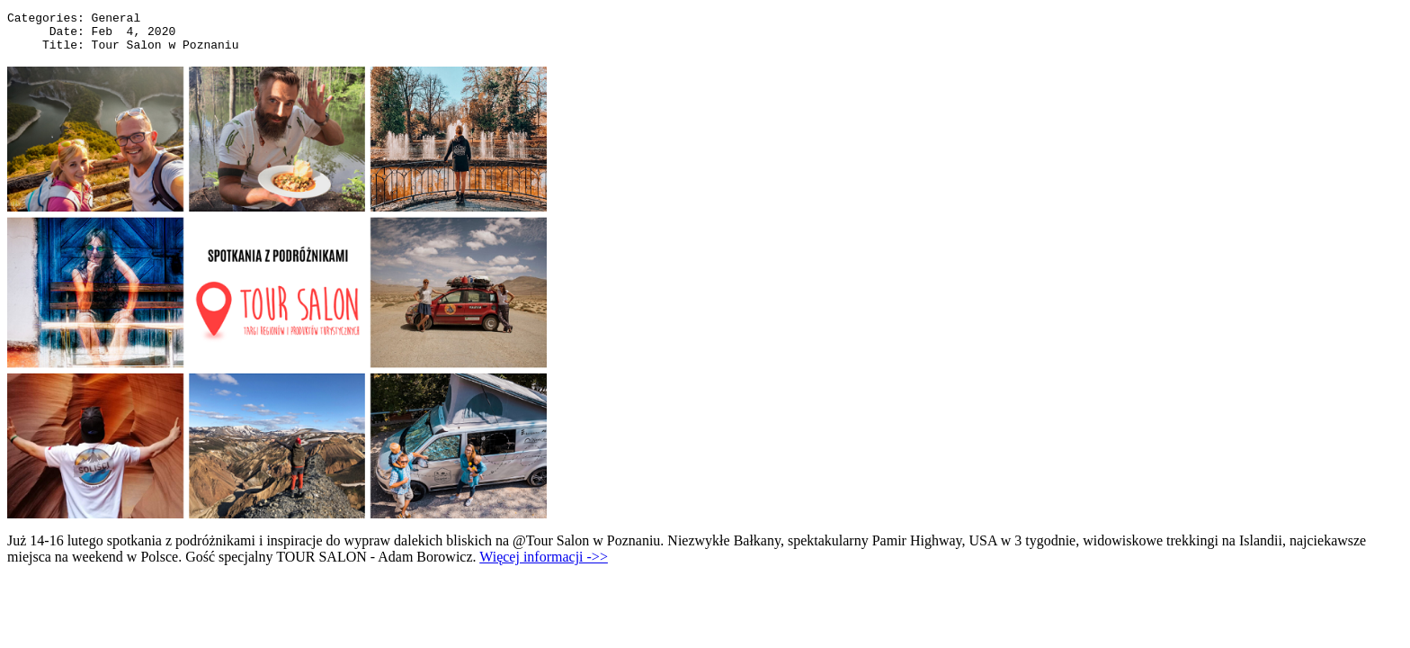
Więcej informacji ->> (543, 564)
